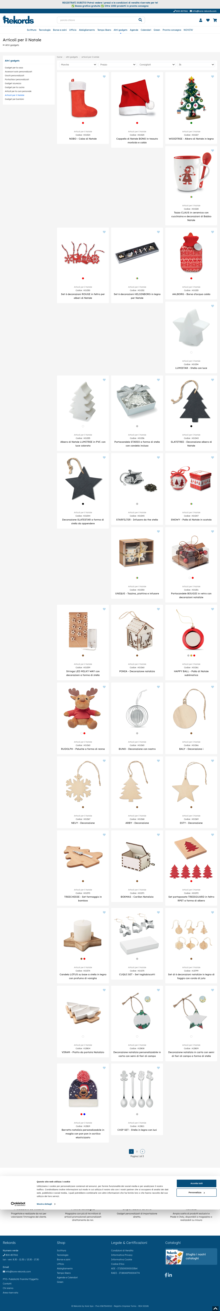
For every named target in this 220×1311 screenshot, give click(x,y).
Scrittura (31, 30)
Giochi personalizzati (14, 75)
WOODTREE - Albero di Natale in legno (191, 138)
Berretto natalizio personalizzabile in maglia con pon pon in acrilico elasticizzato (83, 1133)
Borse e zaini (60, 30)
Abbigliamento (87, 30)
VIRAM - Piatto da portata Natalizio (83, 1052)
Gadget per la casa (14, 67)
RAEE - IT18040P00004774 (125, 1273)
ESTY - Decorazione (191, 822)
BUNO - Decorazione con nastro (137, 748)
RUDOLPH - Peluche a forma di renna (83, 748)
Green (157, 30)
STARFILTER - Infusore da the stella (137, 519)
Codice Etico (117, 1264)
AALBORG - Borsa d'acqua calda (191, 294)
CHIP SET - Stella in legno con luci (137, 1129)
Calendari (146, 30)
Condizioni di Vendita (122, 1250)
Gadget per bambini (14, 99)
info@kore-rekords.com (203, 11)
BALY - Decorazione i (191, 748)
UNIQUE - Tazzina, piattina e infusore (137, 593)
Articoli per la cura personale (18, 91)
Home (59, 57)
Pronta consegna (172, 30)
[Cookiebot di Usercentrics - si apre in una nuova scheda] (18, 1305)
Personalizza (197, 1294)
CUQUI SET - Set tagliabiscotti (137, 974)
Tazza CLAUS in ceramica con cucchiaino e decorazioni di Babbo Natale (191, 216)
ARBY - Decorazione (137, 822)
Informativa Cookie (121, 1259)
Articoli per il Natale (14, 95)
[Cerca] (140, 20)
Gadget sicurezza (13, 83)
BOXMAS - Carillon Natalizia (137, 896)
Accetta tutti (197, 1285)
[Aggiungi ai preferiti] (104, 76)
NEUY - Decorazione (83, 822)
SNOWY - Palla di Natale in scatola (191, 519)
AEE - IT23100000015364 (124, 1268)
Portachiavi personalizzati (17, 79)
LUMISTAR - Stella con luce (191, 367)
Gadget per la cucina (14, 87)
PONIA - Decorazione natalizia (137, 671)
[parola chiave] (96, 20)
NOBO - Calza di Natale (83, 138)
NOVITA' (188, 30)
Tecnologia (45, 30)
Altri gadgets (120, 30)
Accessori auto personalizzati (18, 71)
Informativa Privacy (121, 1255)
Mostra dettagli (44, 1305)
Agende (134, 30)
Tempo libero (104, 30)
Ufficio (72, 30)
